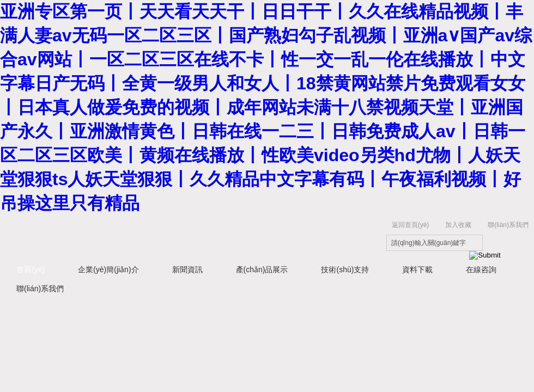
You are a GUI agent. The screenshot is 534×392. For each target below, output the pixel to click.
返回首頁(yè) (410, 225)
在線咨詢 (481, 269)
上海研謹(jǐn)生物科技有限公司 (169, 236)
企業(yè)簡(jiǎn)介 (108, 269)
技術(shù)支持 (345, 269)
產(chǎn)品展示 (262, 269)
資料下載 (417, 269)
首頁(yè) (30, 269)
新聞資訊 (187, 269)
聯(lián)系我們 (508, 225)
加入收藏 (458, 225)
